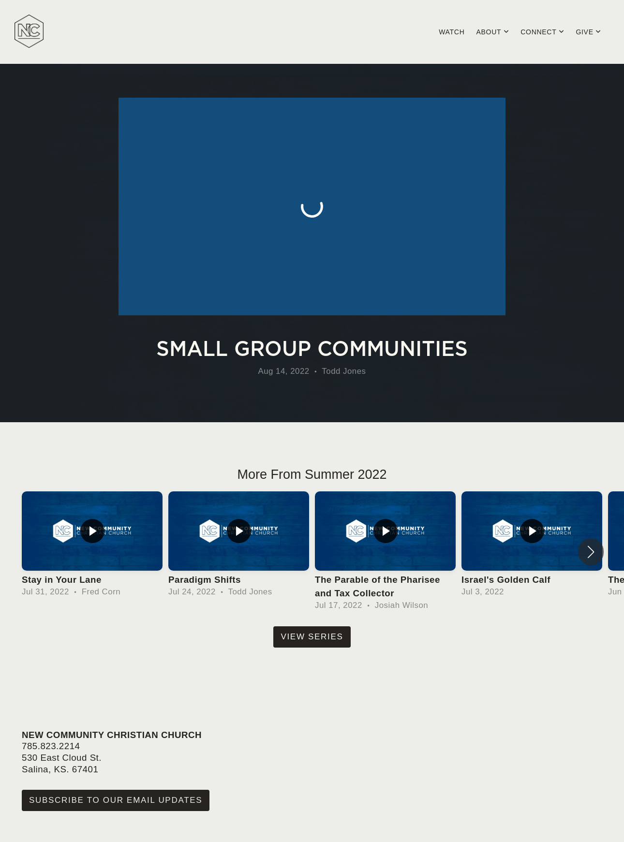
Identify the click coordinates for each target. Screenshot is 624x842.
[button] (590, 551)
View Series (312, 636)
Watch (451, 32)
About (492, 32)
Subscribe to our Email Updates (115, 800)
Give (588, 32)
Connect (542, 32)
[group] (92, 544)
